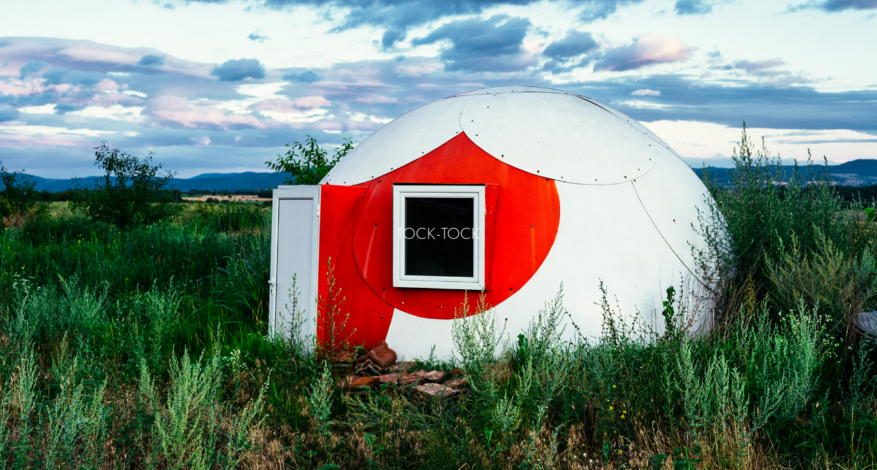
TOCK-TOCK (438, 233)
